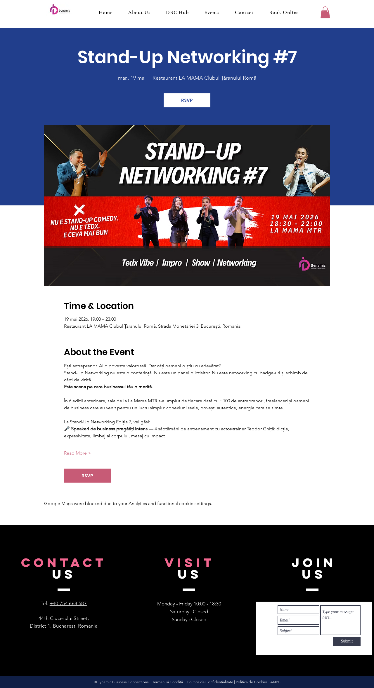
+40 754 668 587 (68, 603)
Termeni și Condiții (167, 682)
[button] (325, 12)
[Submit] (347, 641)
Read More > (77, 453)
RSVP (187, 100)
